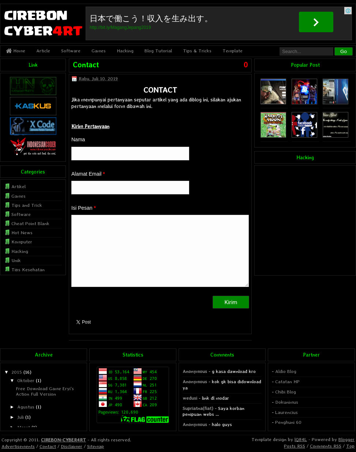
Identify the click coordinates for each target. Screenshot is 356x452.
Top (350, 446)
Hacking (125, 50)
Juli (20, 417)
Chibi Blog (285, 392)
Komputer (21, 241)
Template (232, 50)
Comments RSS (325, 446)
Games (98, 50)
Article (43, 50)
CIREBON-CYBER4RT (63, 439)
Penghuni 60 (288, 422)
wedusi (190, 398)
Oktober (25, 380)
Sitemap (95, 446)
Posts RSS (294, 446)
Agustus (25, 407)
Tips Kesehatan (28, 269)
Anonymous (195, 371)
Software (70, 50)
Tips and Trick (26, 205)
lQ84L (301, 439)
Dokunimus (286, 402)
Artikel (18, 186)
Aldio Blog (285, 371)
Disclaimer (71, 446)
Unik (16, 260)
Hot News (22, 232)
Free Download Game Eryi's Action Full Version (45, 391)
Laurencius (286, 412)
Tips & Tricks (197, 50)
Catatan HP (287, 381)
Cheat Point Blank (30, 223)
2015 (16, 372)
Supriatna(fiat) (198, 408)
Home (15, 50)
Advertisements (18, 446)
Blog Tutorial (158, 50)
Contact (86, 64)
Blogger (346, 439)
